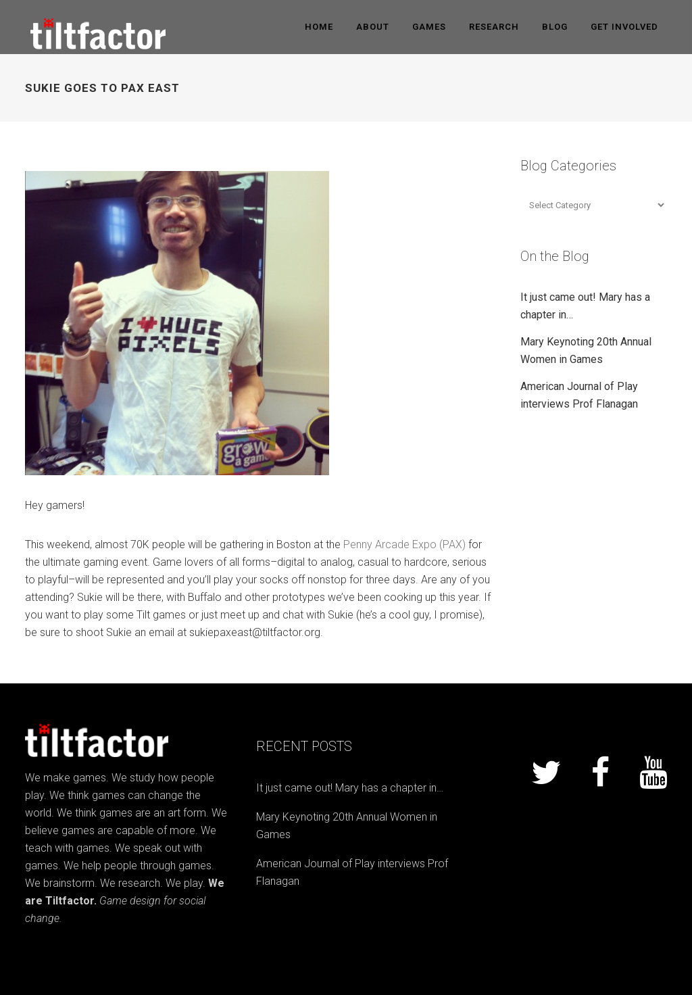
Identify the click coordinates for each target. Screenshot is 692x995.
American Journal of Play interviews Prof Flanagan (352, 872)
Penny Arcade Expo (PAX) (404, 544)
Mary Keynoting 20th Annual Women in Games (346, 825)
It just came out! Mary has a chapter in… (349, 787)
